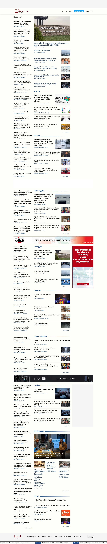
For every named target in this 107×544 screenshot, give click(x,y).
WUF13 (37, 91)
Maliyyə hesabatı (42, 536)
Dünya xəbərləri (40, 336)
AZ (70, 11)
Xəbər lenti (18, 17)
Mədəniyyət (39, 431)
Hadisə (37, 385)
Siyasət (37, 136)
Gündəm (37, 290)
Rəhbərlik (50, 536)
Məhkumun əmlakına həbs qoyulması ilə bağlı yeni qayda (60, 542)
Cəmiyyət (38, 247)
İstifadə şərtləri (77, 536)
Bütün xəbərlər (66, 132)
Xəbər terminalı (79, 11)
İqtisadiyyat (39, 191)
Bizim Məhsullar (58, 536)
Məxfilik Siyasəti (67, 536)
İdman (36, 496)
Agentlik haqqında (31, 536)
